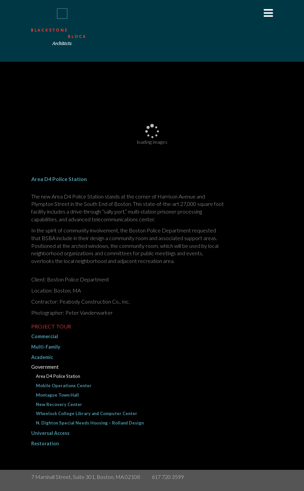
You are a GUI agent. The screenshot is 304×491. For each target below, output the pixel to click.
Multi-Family (45, 347)
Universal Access (50, 433)
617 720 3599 (168, 477)
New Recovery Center (59, 404)
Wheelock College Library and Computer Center (86, 413)
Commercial (44, 336)
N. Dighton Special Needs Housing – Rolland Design (90, 423)
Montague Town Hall (57, 395)
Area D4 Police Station (58, 376)
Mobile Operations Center (64, 385)
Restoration (45, 443)
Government (45, 367)
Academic (42, 357)
